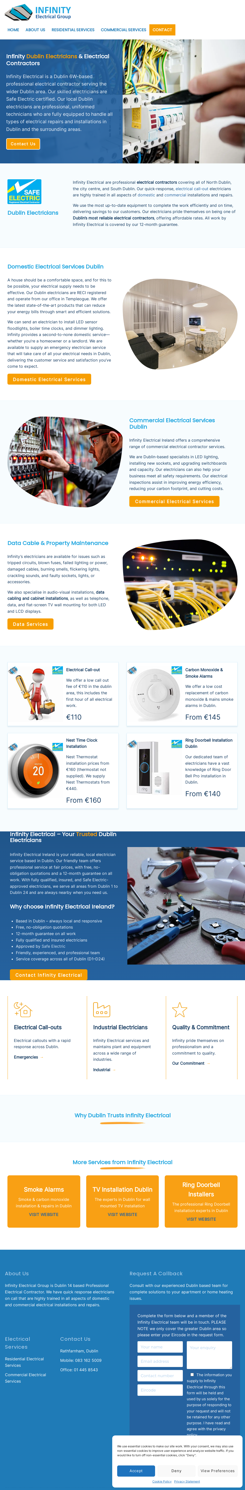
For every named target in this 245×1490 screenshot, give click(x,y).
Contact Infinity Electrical (45, 972)
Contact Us (23, 143)
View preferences (218, 1470)
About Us (35, 30)
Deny (176, 1470)
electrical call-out (192, 188)
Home (13, 30)
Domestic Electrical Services (46, 378)
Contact (162, 30)
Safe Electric (53, 945)
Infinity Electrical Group (27, 1282)
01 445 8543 (86, 1367)
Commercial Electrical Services (170, 500)
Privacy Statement (187, 1481)
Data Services (28, 622)
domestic (146, 194)
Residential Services (73, 30)
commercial (175, 194)
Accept (136, 1470)
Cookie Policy (162, 1481)
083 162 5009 (88, 1357)
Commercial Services (123, 30)
